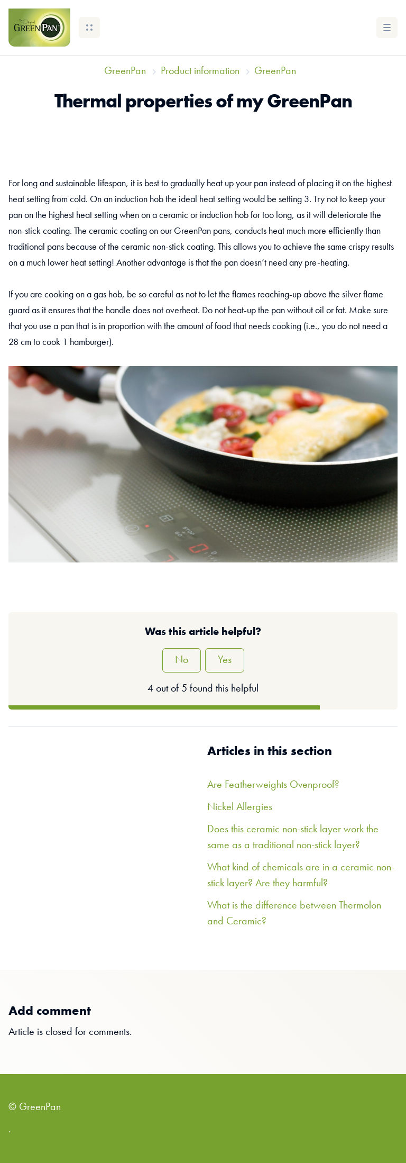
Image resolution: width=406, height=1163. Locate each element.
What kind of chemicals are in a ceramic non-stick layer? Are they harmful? (300, 875)
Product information (200, 71)
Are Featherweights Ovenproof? (273, 785)
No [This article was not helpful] (181, 660)
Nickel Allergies (239, 807)
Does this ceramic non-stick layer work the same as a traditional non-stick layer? (293, 837)
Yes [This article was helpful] (225, 660)
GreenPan (125, 71)
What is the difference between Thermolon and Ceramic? (294, 914)
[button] (89, 27)
